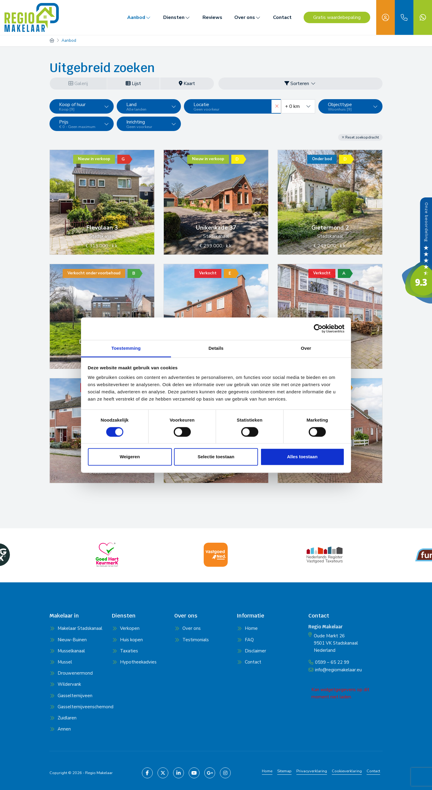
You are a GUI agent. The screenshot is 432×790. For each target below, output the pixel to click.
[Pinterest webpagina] (225, 772)
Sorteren (300, 83)
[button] (360, 137)
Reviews (212, 17)
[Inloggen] (385, 17)
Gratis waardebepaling (337, 17)
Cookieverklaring (347, 771)
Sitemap (284, 771)
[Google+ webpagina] (209, 772)
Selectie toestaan (216, 456)
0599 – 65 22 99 (332, 662)
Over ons (247, 17)
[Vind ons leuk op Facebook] (147, 772)
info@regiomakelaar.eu (338, 669)
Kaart (187, 83)
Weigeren (130, 456)
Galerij (78, 83)
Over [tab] (306, 348)
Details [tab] (216, 348)
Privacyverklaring (311, 771)
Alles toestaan (302, 456)
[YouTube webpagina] (194, 772)
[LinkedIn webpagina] (178, 772)
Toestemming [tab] (126, 348)
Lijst (133, 83)
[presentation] (208, 573)
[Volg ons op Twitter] (163, 772)
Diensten (176, 17)
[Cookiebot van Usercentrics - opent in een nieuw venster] (318, 328)
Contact (282, 17)
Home (267, 771)
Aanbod (139, 17)
